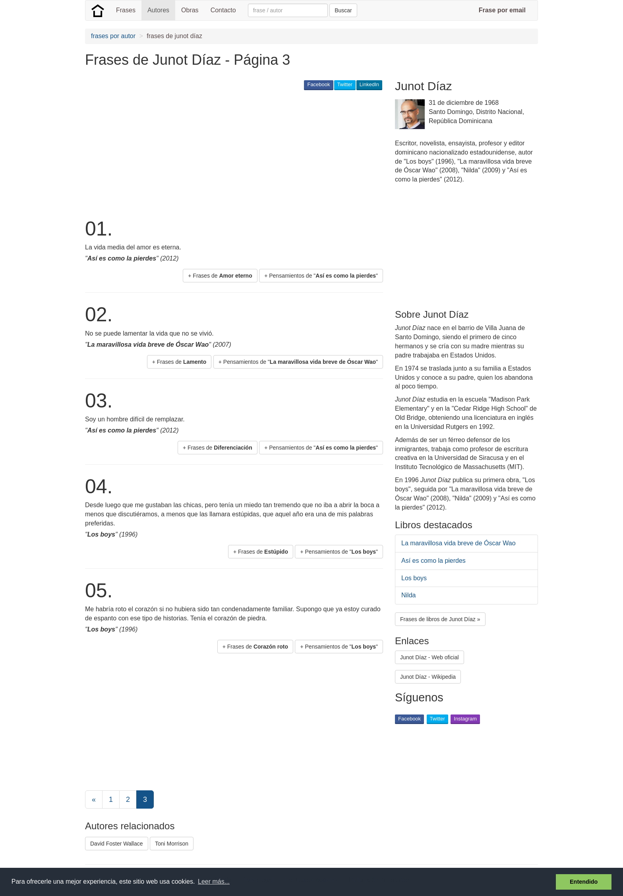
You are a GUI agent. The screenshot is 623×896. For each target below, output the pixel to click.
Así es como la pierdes (433, 560)
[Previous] (94, 799)
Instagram (465, 719)
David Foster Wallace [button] (116, 843)
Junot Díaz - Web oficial (429, 657)
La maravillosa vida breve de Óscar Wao (458, 543)
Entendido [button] (584, 882)
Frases (125, 10)
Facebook (318, 84)
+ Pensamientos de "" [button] (321, 275)
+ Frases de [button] (220, 275)
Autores (158, 10)
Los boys (414, 578)
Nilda (408, 595)
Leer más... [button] (214, 881)
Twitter (344, 84)
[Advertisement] (229, 153)
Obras (190, 10)
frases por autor (113, 36)
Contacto (223, 10)
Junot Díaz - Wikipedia (428, 677)
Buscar (343, 10)
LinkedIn (369, 84)
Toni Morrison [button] (171, 843)
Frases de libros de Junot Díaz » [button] (440, 619)
